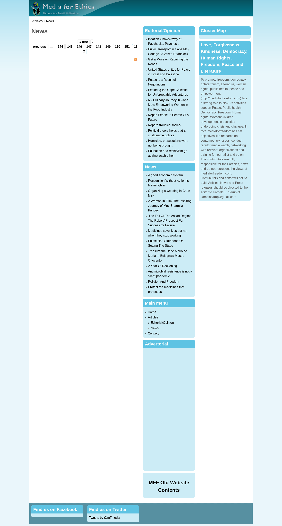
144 (60, 46)
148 (98, 46)
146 (79, 46)
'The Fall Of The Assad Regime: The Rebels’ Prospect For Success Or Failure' (170, 220)
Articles (37, 21)
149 (108, 46)
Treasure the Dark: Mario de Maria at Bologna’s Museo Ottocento (167, 255)
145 (69, 46)
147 (89, 46)
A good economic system (165, 175)
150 (117, 46)
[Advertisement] (169, 408)
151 (127, 46)
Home (152, 312)
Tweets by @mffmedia (104, 517)
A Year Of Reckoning (162, 266)
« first (83, 42)
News (50, 21)
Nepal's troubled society (164, 125)
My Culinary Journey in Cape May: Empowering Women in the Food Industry (168, 104)
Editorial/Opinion (162, 322)
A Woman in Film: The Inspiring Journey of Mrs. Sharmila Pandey (170, 205)
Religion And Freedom (163, 281)
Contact (153, 333)
